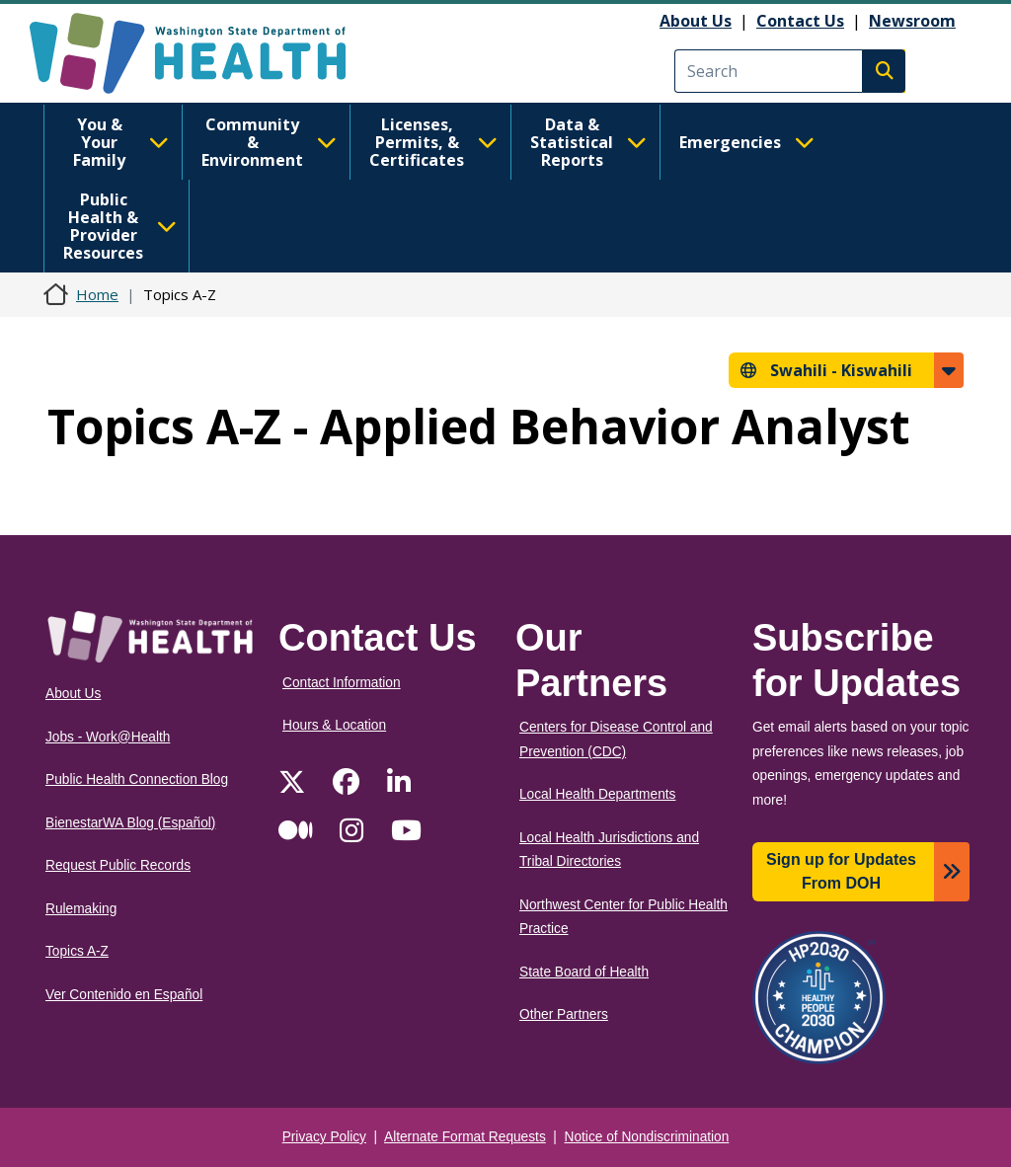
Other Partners (563, 1014)
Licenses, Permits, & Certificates (433, 142)
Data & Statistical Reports (588, 142)
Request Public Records (118, 865)
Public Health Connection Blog (136, 779)
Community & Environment (269, 142)
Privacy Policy (324, 1136)
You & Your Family (121, 142)
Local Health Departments (597, 794)
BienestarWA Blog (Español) (130, 823)
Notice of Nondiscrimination (647, 1136)
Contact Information (341, 682)
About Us (696, 21)
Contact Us (800, 21)
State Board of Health (584, 972)
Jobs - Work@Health (107, 737)
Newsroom (912, 21)
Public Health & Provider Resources (120, 226)
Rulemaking (81, 908)
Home (97, 294)
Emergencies (747, 142)
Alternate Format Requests (465, 1136)
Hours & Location (334, 725)
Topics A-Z (77, 951)
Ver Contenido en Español (123, 994)
